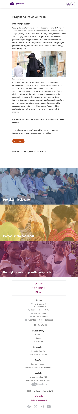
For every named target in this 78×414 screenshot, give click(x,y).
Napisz (38, 338)
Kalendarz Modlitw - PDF (38, 377)
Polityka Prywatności (40, 317)
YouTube (48, 406)
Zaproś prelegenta (38, 351)
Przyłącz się (38, 341)
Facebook (29, 406)
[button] (39, 284)
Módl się (38, 335)
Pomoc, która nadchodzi (19, 236)
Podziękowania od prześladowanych (27, 272)
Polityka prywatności (39, 400)
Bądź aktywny (38, 331)
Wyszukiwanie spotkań (38, 354)
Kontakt (39, 300)
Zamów (38, 360)
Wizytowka (39, 396)
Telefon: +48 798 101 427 (40, 310)
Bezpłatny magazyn (38, 364)
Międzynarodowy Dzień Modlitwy (38, 380)
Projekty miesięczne (16, 199)
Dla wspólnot (38, 347)
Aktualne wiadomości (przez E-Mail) (38, 367)
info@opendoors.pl (40, 313)
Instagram (42, 406)
